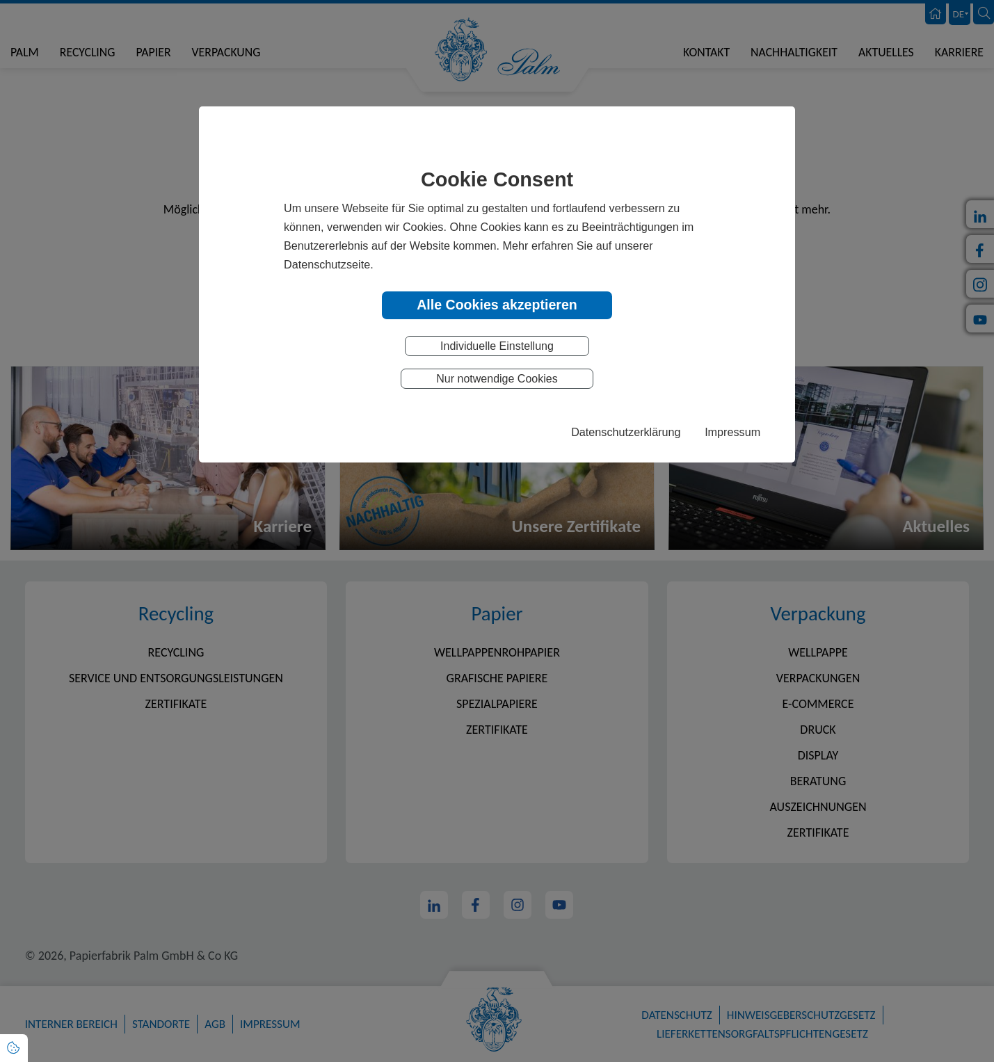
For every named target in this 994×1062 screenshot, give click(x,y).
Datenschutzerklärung (625, 432)
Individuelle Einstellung (497, 346)
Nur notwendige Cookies (496, 379)
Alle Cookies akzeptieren (497, 304)
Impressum (732, 432)
